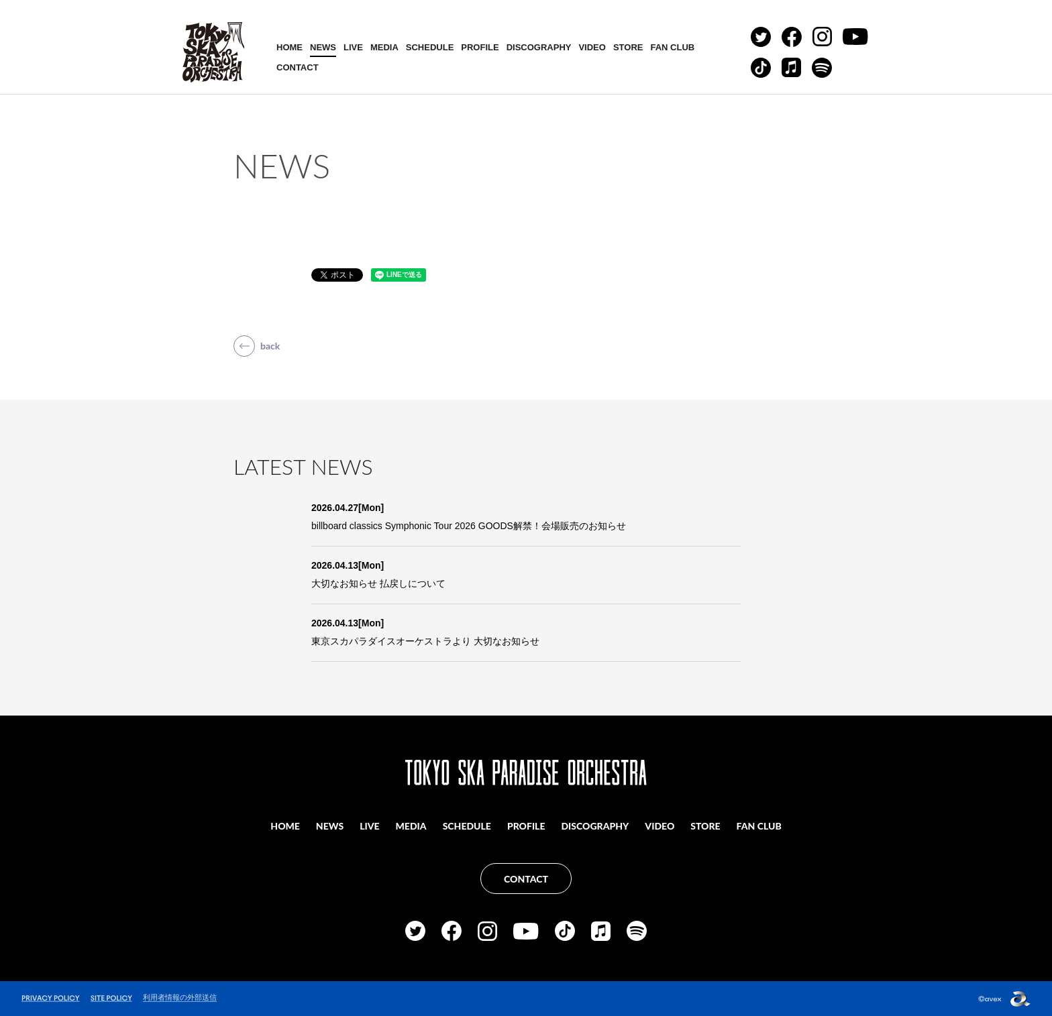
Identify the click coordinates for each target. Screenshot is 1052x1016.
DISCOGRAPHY (539, 47)
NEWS (323, 47)
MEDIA (384, 47)
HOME (289, 47)
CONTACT (297, 67)
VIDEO (591, 47)
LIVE (353, 47)
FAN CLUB (672, 47)
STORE (628, 47)
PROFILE (479, 47)
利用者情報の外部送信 (180, 997)
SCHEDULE (430, 47)
